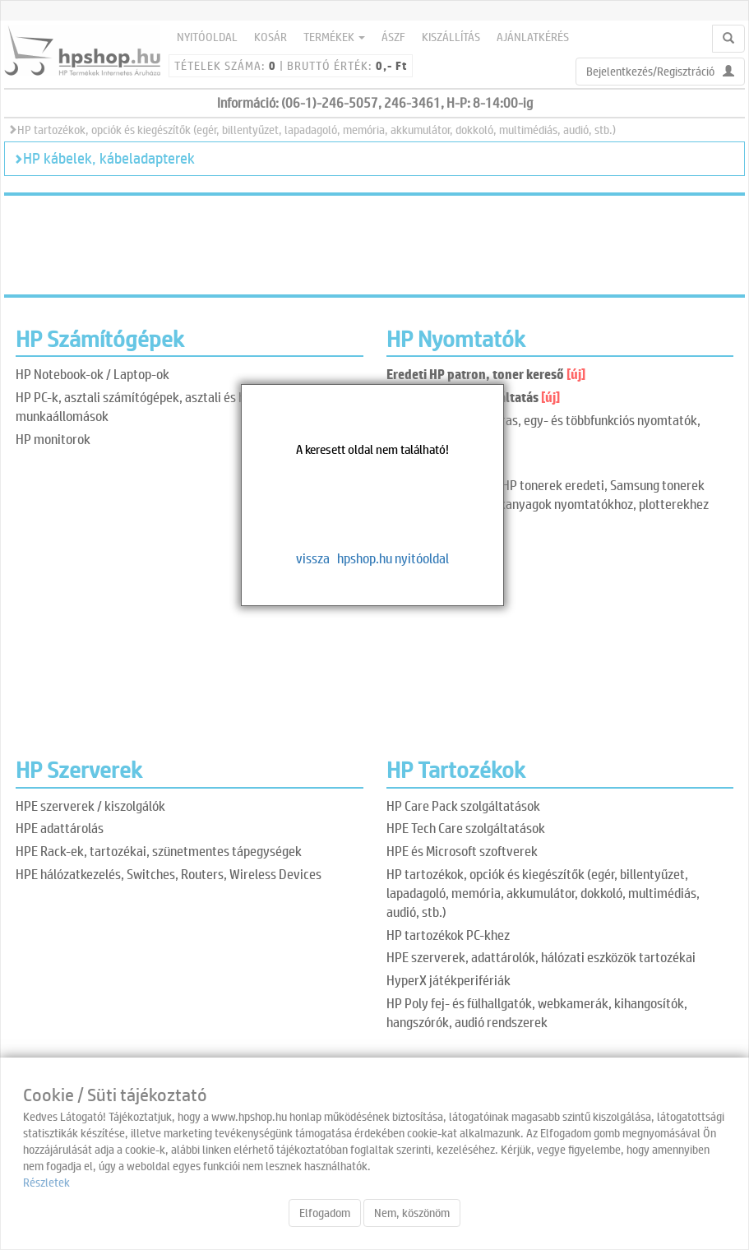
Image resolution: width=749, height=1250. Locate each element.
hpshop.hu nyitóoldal (393, 558)
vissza (313, 558)
